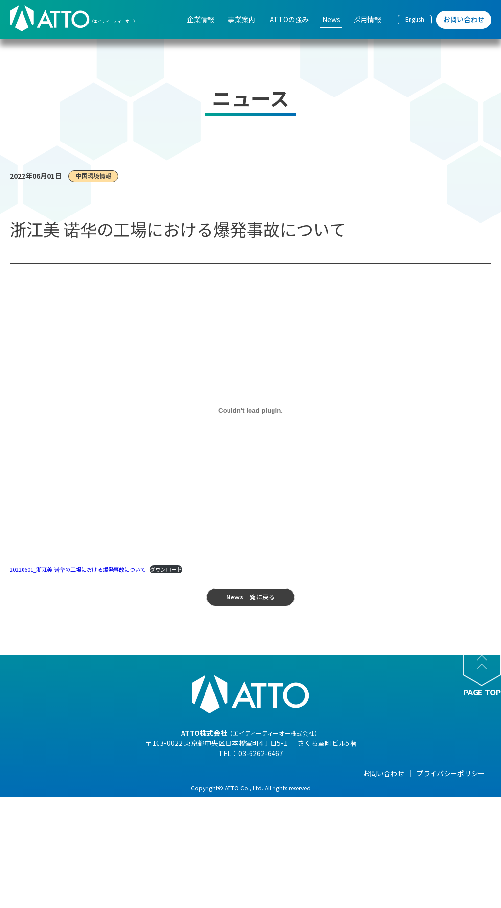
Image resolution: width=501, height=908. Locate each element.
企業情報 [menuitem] (200, 19)
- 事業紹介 (80, 856)
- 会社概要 (80, 802)
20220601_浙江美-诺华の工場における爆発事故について (78, 569)
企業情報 (78, 773)
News (302, 773)
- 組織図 (77, 815)
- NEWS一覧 (311, 788)
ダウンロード (166, 569)
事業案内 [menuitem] (241, 19)
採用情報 (383, 773)
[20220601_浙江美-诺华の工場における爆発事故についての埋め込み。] (250, 411)
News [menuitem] (331, 19)
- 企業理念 (80, 829)
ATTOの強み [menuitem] (289, 19)
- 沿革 (74, 870)
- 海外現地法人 (87, 843)
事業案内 (154, 773)
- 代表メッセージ (91, 788)
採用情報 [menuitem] (367, 19)
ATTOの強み (236, 773)
